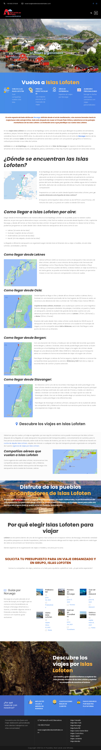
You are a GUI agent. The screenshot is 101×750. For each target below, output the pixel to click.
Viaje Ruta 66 (75, 728)
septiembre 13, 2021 (47, 625)
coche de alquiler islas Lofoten (15, 443)
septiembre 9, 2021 (91, 622)
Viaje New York (75, 723)
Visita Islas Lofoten (48, 614)
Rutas (50, 630)
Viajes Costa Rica (76, 733)
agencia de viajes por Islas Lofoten (26, 446)
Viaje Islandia (75, 741)
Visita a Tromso (92, 613)
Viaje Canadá (75, 720)
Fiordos (72, 605)
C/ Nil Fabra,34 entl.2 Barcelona (50, 720)
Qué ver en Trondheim (71, 613)
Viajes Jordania (76, 739)
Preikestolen (49, 591)
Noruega (37, 117)
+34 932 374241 (44, 725)
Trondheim (71, 629)
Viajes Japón (75, 736)
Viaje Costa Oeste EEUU (79, 731)
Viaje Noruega (75, 725)
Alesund (91, 607)
